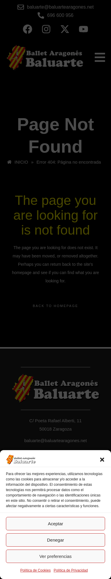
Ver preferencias (55, 556)
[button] (102, 460)
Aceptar (55, 523)
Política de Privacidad (71, 570)
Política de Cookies (35, 570)
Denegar (55, 539)
